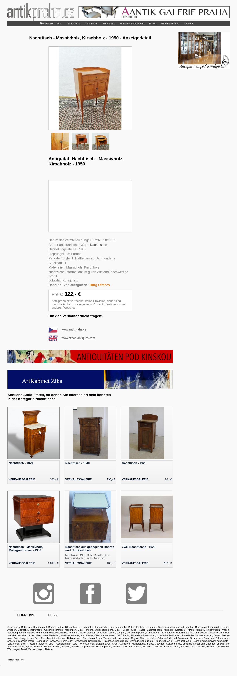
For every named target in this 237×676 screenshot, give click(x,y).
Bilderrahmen (72, 627)
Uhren (176, 646)
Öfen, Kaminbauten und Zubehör (111, 635)
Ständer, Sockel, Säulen (47, 646)
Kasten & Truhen (184, 629)
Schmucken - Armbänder (74, 641)
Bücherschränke (118, 627)
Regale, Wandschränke (143, 638)
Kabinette (168, 629)
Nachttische (98, 245)
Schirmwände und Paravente (173, 638)
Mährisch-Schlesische (132, 23)
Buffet (131, 627)
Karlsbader (91, 23)
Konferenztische (77, 632)
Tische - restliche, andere (127, 646)
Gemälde (215, 627)
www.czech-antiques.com (72, 338)
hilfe (53, 615)
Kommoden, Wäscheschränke (51, 632)
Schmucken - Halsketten (101, 641)
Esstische (141, 627)
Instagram (43, 593)
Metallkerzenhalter (219, 632)
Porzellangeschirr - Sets (26, 638)
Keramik (200, 629)
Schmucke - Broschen (202, 638)
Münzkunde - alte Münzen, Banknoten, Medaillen (33, 635)
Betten (60, 627)
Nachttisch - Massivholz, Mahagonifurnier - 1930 (26, 548)
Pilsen (152, 23)
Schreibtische (200, 641)
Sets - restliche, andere (34, 643)
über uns (25, 615)
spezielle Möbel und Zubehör (199, 643)
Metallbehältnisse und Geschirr (192, 632)
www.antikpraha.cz (67, 329)
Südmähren (73, 23)
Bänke (51, 627)
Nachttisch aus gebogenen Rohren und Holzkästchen (89, 548)
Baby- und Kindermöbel (34, 627)
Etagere (152, 627)
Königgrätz (109, 23)
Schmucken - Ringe (150, 641)
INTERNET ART (15, 659)
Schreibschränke (182, 641)
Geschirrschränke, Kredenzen (60, 629)
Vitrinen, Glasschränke (193, 646)
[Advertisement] (90, 206)
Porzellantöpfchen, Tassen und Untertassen (106, 638)
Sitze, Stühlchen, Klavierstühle (128, 643)
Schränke (167, 641)
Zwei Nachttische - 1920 (139, 546)
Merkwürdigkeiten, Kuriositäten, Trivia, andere (150, 632)
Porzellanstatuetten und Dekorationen (61, 638)
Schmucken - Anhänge (48, 641)
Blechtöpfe (86, 627)
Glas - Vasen (138, 629)
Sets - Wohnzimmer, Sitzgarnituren (91, 643)
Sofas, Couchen (155, 643)
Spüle (29, 646)
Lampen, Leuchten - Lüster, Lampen (106, 632)
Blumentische (101, 627)
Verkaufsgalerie (22, 479)
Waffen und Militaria (218, 646)
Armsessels (13, 627)
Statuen (66, 646)
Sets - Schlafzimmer (60, 643)
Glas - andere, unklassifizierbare (95, 629)
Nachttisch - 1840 (77, 463)
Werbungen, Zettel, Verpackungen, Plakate (30, 649)
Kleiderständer (26, 632)
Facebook (90, 593)
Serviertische (215, 641)
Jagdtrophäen (154, 629)
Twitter (136, 593)
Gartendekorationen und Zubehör (175, 627)
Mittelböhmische (170, 23)
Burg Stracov (100, 285)
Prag (59, 23)
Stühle (75, 646)
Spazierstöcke (173, 643)
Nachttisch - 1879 (21, 463)
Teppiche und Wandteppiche (95, 646)
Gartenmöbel (202, 627)
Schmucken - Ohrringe (127, 641)
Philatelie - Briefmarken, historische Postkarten (155, 635)
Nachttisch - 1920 (134, 463)
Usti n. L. (189, 23)
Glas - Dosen (122, 629)
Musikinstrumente (70, 635)
